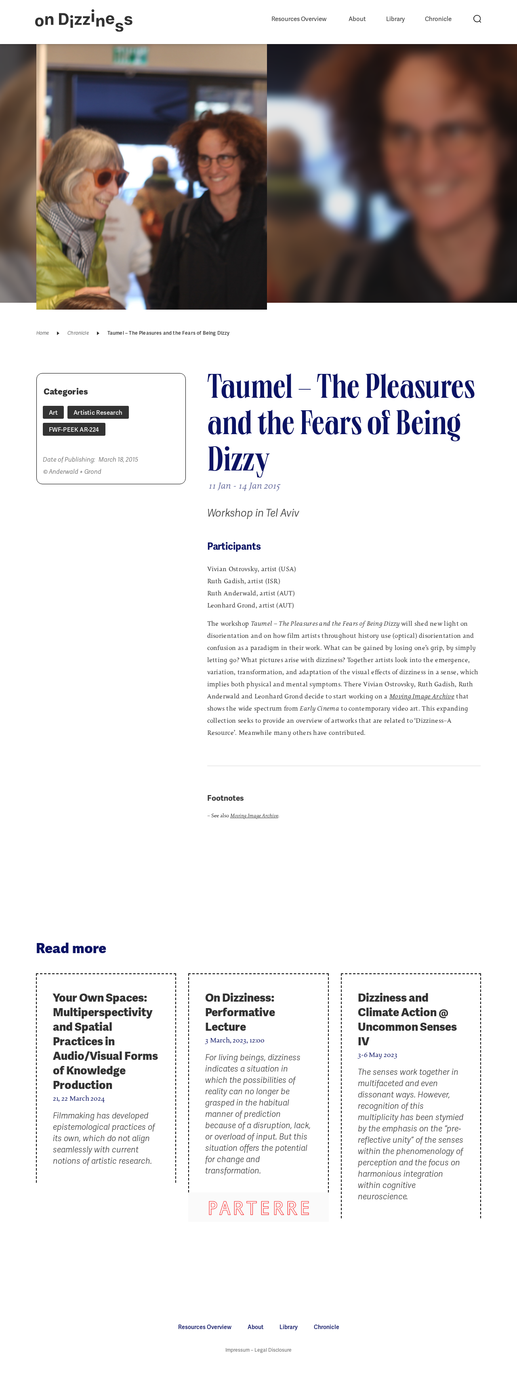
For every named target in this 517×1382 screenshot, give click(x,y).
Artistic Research (98, 413)
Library (395, 19)
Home (42, 333)
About (357, 19)
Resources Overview (298, 19)
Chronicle (438, 19)
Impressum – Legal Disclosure (258, 1350)
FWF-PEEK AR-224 (74, 430)
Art (53, 413)
